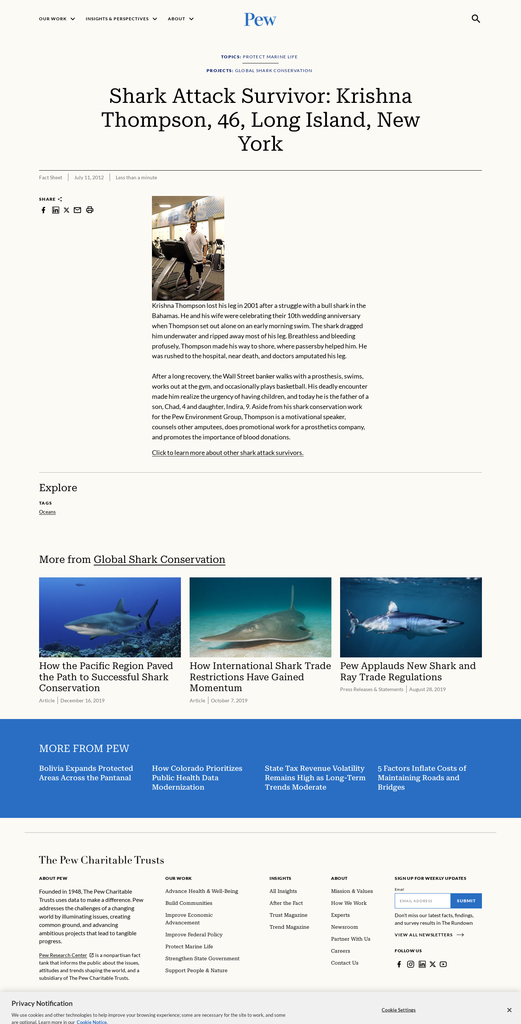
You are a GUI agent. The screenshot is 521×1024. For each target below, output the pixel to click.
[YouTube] (443, 964)
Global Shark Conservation (159, 559)
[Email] (423, 900)
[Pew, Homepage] (260, 18)
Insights (281, 878)
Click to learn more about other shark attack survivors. (228, 453)
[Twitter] (432, 964)
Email (399, 889)
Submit (466, 900)
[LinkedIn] (422, 964)
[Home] (101, 860)
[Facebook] (399, 964)
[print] (89, 209)
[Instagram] (410, 964)
